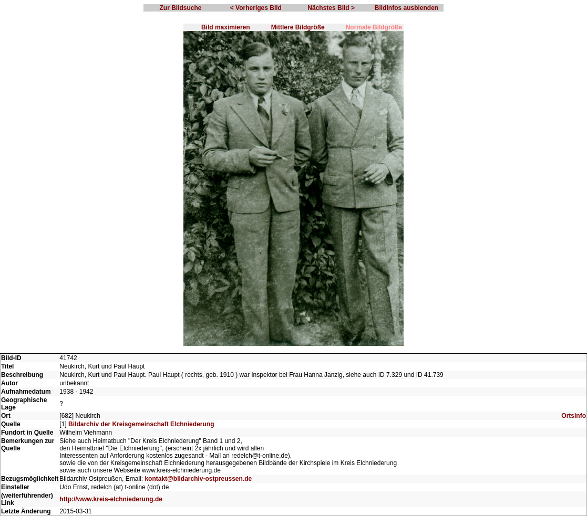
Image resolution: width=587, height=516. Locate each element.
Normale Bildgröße (374, 27)
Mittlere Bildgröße (298, 27)
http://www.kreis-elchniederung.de (110, 499)
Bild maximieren (225, 27)
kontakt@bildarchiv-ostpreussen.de (198, 478)
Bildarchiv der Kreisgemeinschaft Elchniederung (141, 424)
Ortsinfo (573, 415)
